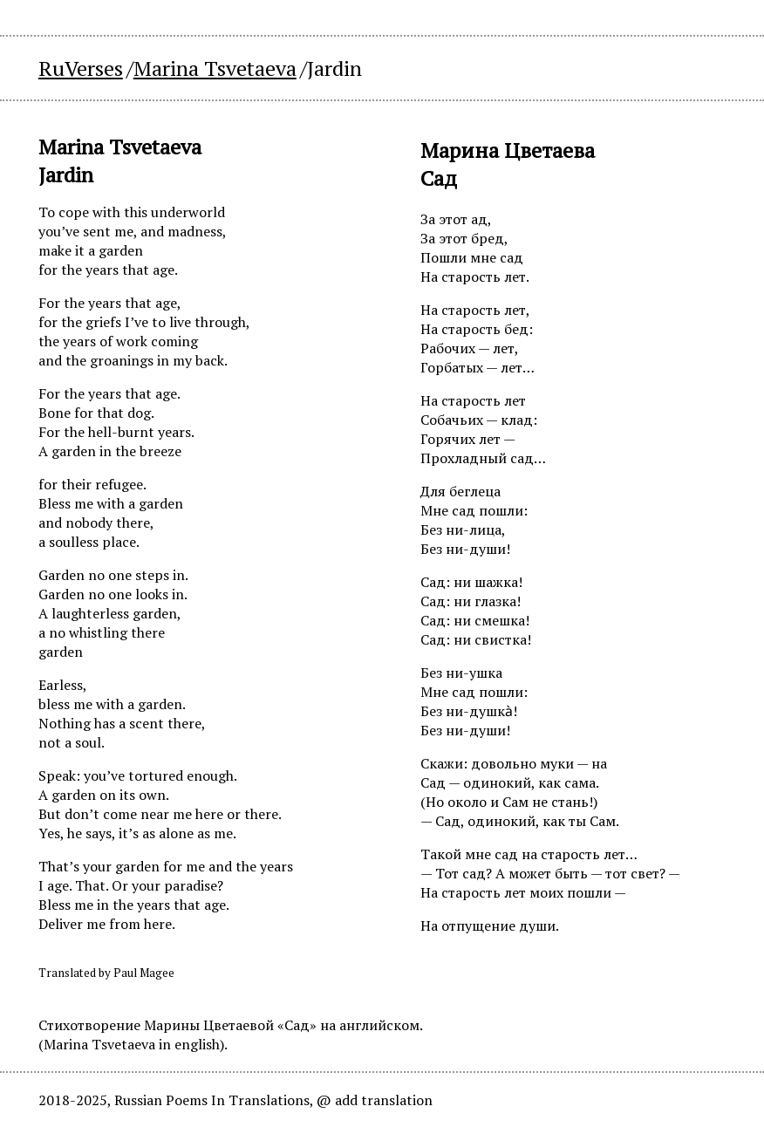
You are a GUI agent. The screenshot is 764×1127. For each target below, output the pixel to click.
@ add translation (375, 1100)
